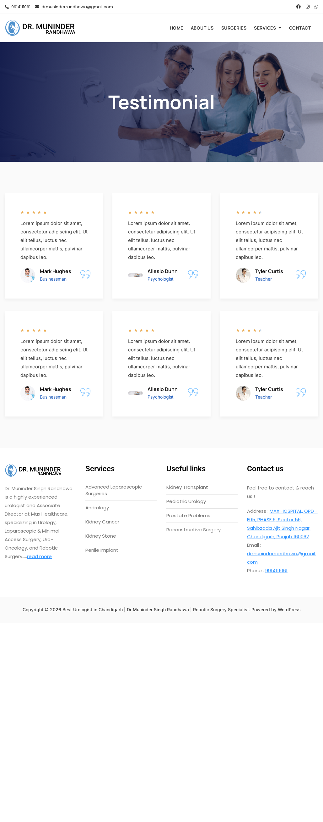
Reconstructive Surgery (193, 529)
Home (176, 28)
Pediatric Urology (186, 501)
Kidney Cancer (102, 521)
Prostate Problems (188, 515)
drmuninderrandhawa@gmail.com (74, 7)
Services (265, 28)
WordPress (289, 609)
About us (202, 28)
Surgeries (234, 28)
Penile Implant (101, 550)
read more (39, 556)
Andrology (97, 507)
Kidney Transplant (187, 487)
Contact (300, 28)
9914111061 (17, 7)
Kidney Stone (100, 536)
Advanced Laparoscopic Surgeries (113, 490)
